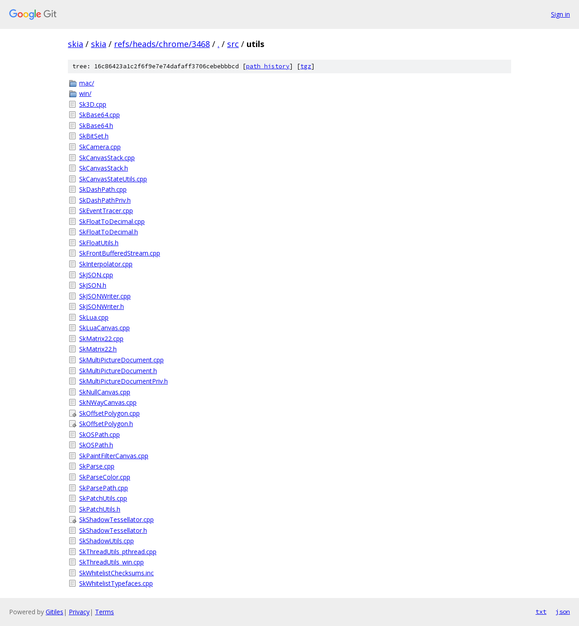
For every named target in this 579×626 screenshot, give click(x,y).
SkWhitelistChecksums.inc (116, 573)
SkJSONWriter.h (101, 306)
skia (75, 43)
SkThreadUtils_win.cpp (111, 562)
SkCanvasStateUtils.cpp (113, 179)
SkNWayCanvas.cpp (108, 402)
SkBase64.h (96, 125)
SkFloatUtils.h (99, 242)
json (562, 611)
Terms (104, 611)
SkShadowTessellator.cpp (116, 519)
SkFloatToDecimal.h (108, 232)
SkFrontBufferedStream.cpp (119, 253)
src (233, 43)
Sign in (560, 14)
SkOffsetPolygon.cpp (109, 413)
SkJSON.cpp (96, 274)
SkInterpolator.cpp (106, 264)
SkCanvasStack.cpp (107, 157)
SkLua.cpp (94, 317)
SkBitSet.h (94, 136)
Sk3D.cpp (92, 104)
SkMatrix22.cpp (101, 338)
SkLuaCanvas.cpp (104, 327)
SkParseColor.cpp (104, 477)
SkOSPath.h (96, 445)
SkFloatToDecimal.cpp (112, 221)
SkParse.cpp (96, 466)
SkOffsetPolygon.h (106, 423)
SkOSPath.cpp (99, 434)
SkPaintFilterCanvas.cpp (113, 455)
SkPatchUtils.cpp (103, 498)
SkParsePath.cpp (103, 488)
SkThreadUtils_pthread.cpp (118, 551)
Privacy (79, 611)
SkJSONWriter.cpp (105, 296)
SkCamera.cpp (100, 146)
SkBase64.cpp (99, 114)
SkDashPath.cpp (103, 189)
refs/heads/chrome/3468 (162, 43)
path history (268, 66)
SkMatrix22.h (98, 349)
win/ (85, 93)
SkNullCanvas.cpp (104, 392)
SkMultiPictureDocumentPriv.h (123, 381)
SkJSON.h (92, 285)
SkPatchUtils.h (99, 509)
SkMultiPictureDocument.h (118, 370)
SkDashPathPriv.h (105, 200)
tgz (305, 66)
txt (541, 611)
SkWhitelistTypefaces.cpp (116, 583)
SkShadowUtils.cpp (106, 540)
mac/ (86, 83)
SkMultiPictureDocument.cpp (121, 360)
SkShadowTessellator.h (113, 530)
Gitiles (54, 611)
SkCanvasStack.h (103, 168)
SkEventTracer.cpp (106, 210)
